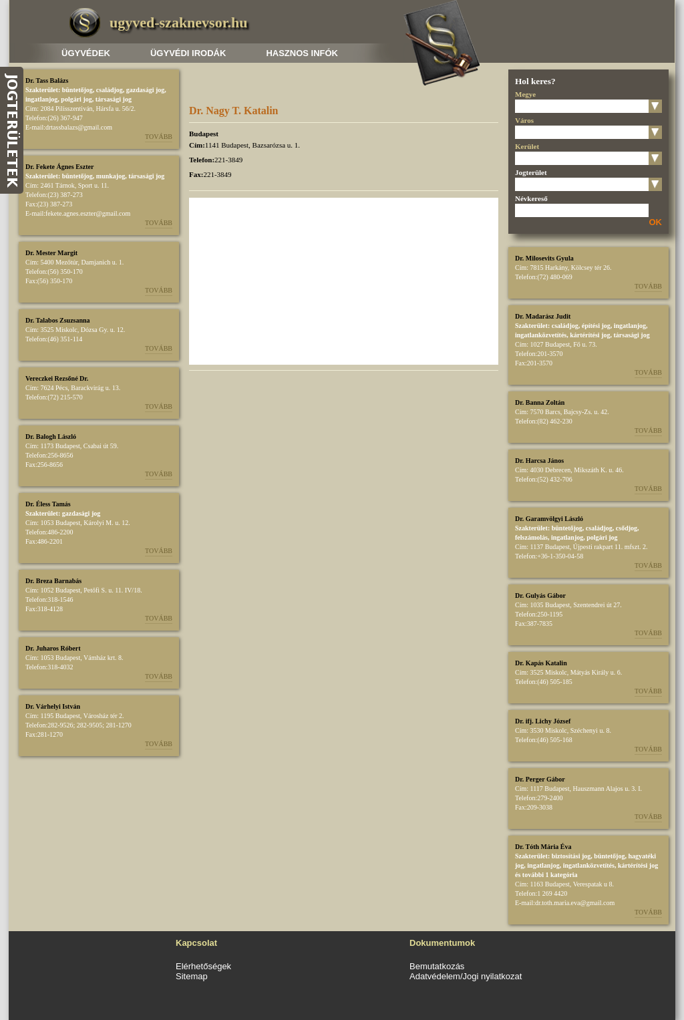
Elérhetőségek (203, 966)
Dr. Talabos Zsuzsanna (57, 320)
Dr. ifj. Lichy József (542, 721)
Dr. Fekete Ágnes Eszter (59, 166)
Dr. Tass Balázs (46, 80)
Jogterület (531, 172)
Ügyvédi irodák (188, 53)
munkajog (110, 176)
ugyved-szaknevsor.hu (178, 22)
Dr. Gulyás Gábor (540, 595)
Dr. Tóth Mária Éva (543, 846)
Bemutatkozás (436, 966)
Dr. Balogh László (50, 436)
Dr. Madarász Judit (542, 316)
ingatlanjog (41, 99)
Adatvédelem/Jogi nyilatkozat (465, 976)
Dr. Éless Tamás (48, 504)
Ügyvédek (85, 53)
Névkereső (531, 198)
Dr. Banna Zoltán (539, 402)
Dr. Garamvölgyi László (549, 518)
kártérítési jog (590, 335)
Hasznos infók (302, 53)
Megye (525, 94)
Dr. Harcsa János (539, 460)
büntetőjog (77, 90)
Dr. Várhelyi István (52, 706)
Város (524, 120)
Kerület (527, 146)
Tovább (158, 136)
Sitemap (192, 976)
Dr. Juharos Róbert (53, 648)
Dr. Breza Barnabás (53, 580)
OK (656, 222)
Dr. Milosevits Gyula (544, 258)
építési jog (596, 325)
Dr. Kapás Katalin (541, 663)
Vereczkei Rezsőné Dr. (56, 378)
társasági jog (114, 99)
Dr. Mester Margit (51, 253)
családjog (109, 90)
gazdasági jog (145, 90)
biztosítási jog (571, 856)
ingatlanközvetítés (540, 335)
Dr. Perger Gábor (540, 779)
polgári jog (76, 99)
